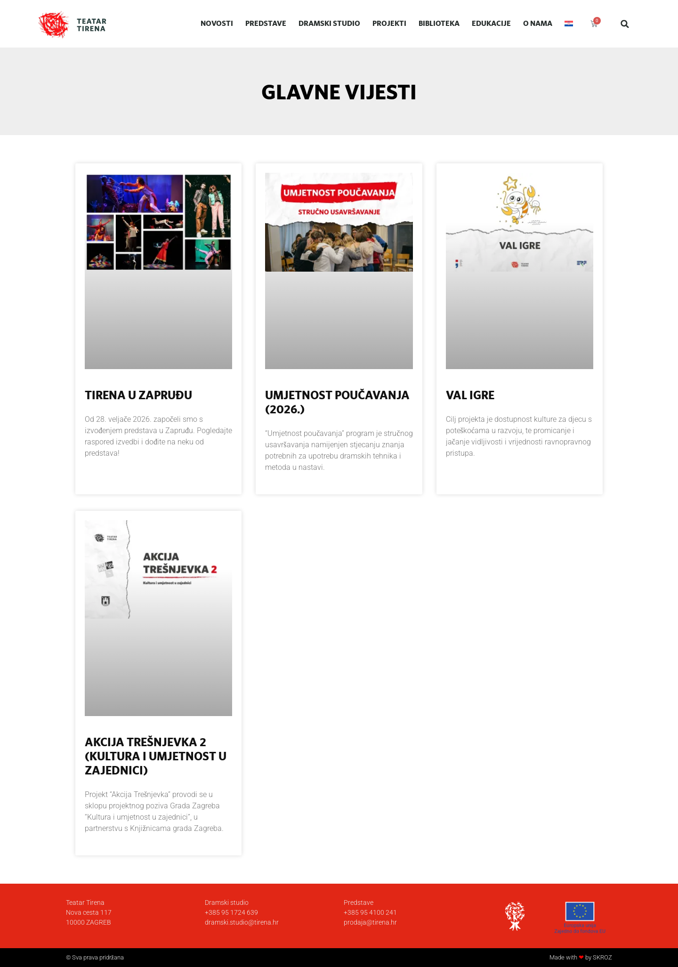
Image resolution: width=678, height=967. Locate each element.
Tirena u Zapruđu (138, 395)
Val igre (470, 395)
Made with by (571, 957)
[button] (624, 24)
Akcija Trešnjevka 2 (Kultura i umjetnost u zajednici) (155, 756)
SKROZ (602, 957)
